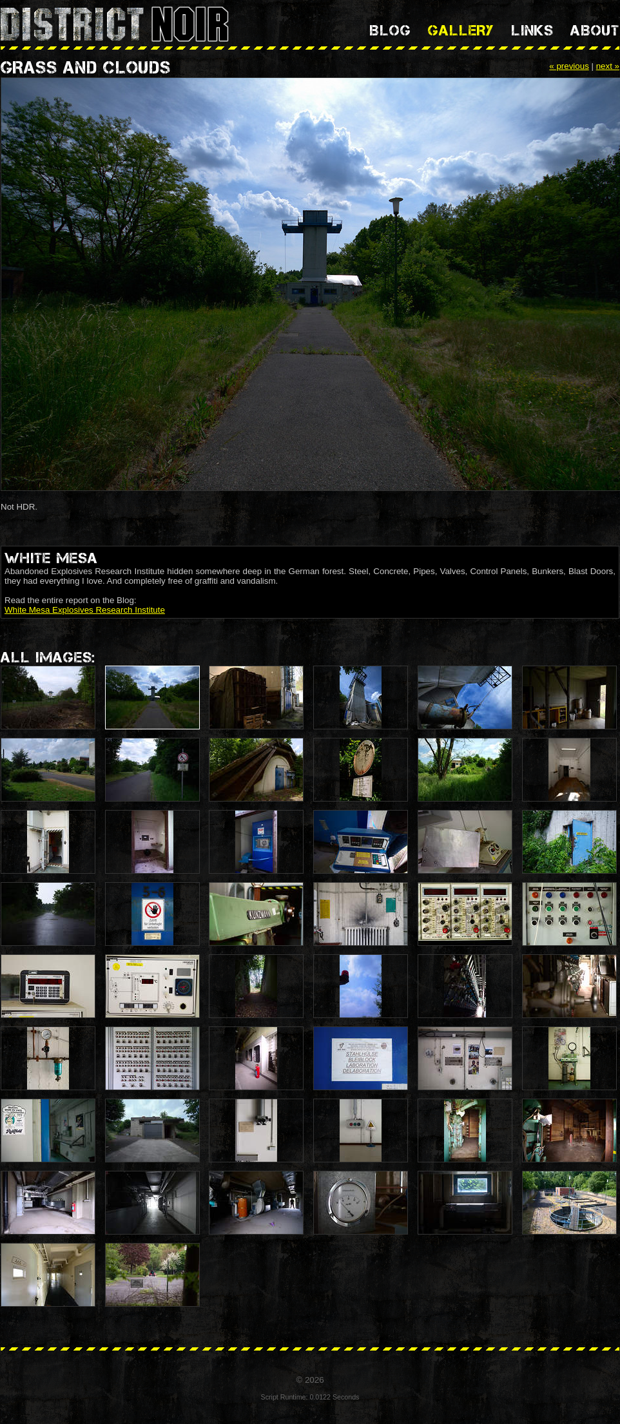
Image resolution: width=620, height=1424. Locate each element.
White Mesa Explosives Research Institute (85, 610)
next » (607, 66)
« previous (569, 66)
